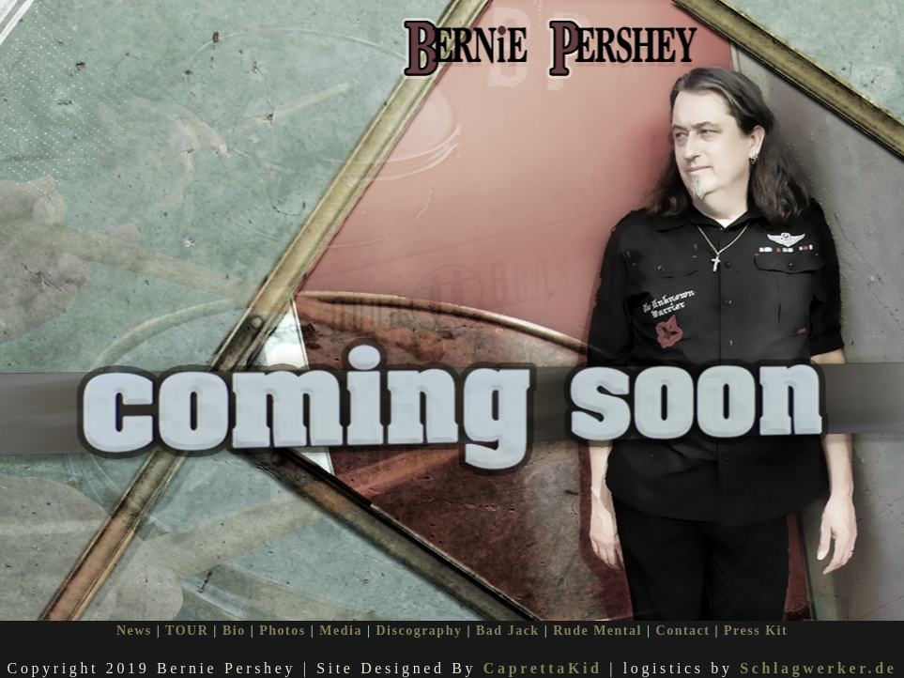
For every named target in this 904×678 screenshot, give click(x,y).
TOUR (186, 629)
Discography (418, 629)
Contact (683, 629)
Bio (234, 629)
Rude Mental (597, 629)
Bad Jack (508, 629)
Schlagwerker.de (818, 666)
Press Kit (756, 629)
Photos (282, 629)
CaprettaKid (543, 666)
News (134, 629)
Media (340, 629)
